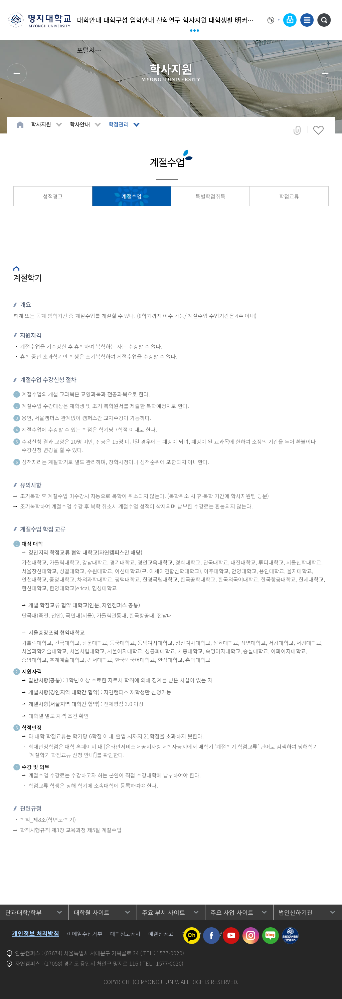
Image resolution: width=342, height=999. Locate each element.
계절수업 (132, 196)
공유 (297, 130)
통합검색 (324, 20)
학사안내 (79, 124)
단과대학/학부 (23, 912)
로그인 (290, 20)
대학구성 (116, 20)
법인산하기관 (296, 912)
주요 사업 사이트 (231, 912)
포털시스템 (89, 50)
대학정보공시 (125, 934)
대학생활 (221, 20)
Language (274, 20)
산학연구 (168, 20)
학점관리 (118, 124)
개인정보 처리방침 (35, 933)
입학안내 (142, 20)
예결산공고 (160, 934)
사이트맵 (307, 20)
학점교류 (289, 196)
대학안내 (89, 20)
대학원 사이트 (92, 912)
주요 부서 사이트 (163, 912)
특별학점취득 (210, 196)
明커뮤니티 (247, 20)
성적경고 (53, 196)
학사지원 (195, 20)
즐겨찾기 (318, 130)
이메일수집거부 (84, 934)
